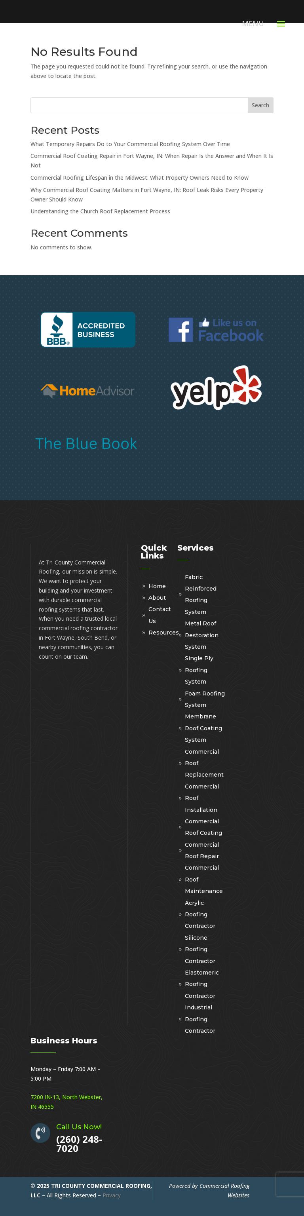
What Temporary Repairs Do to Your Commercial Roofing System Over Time (130, 144)
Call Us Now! (79, 1127)
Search (260, 105)
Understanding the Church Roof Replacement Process (100, 211)
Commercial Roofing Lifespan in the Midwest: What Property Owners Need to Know (139, 177)
